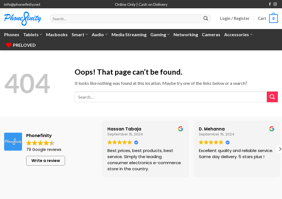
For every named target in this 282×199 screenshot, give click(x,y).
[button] (235, 18)
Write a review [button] (45, 160)
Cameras (211, 34)
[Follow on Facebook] (270, 4)
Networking (185, 34)
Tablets (32, 34)
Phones (11, 34)
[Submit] (205, 18)
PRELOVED (21, 45)
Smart (80, 34)
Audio (99, 34)
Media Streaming (129, 34)
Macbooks (57, 34)
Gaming (160, 34)
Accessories (238, 34)
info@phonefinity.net (22, 4)
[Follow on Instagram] (275, 4)
